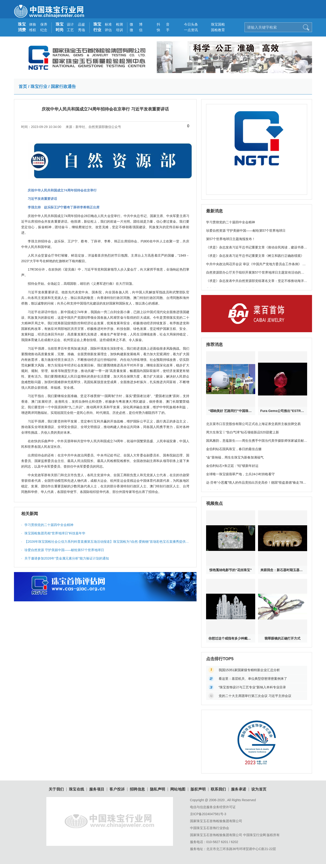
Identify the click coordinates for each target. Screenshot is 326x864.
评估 (108, 30)
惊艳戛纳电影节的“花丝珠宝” (230, 570)
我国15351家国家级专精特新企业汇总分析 (249, 670)
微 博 (135, 24)
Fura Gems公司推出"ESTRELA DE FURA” (282, 411)
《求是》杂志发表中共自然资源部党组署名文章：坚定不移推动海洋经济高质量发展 (256, 283)
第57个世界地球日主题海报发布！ (230, 239)
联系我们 (218, 789)
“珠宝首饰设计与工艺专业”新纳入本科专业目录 (252, 687)
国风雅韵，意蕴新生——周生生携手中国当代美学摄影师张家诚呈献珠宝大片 (256, 443)
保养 (43, 24)
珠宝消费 (22, 27)
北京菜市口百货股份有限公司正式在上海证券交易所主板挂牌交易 (253, 424)
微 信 (135, 30)
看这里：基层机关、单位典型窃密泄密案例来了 (253, 678)
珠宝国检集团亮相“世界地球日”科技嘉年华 (53, 533)
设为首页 (259, 789)
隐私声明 (157, 789)
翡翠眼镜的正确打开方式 (282, 638)
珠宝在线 (76, 789)
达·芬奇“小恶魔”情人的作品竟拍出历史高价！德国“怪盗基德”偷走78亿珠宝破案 (256, 485)
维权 (32, 30)
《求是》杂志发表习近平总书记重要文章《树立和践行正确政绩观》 (255, 256)
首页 (23, 86)
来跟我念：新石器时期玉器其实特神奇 (282, 570)
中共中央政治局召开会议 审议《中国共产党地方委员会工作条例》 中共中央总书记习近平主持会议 (256, 266)
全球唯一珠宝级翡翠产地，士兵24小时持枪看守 (240, 474)
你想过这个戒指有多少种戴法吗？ (230, 638)
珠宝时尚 (60, 27)
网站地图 (178, 789)
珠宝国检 (216, 24)
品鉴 (81, 24)
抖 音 (162, 24)
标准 (108, 24)
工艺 (70, 30)
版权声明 (198, 789)
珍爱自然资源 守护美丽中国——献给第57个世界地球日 (62, 550)
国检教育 (216, 30)
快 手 (162, 30)
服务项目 (97, 789)
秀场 (81, 30)
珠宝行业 (97, 27)
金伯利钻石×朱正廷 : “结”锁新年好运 (232, 466)
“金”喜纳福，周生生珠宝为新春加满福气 (235, 457)
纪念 (43, 30)
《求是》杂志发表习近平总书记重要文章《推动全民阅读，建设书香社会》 (256, 249)
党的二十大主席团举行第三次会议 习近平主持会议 (255, 696)
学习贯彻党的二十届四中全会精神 (47, 525)
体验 (32, 24)
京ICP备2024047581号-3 (208, 814)
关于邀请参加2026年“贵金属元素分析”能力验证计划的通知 (65, 558)
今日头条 (189, 24)
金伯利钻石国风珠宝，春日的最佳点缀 (233, 449)
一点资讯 (189, 30)
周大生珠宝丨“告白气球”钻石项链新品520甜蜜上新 (242, 432)
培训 (119, 30)
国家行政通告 (63, 86)
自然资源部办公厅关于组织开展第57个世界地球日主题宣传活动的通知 (255, 275)
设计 (70, 24)
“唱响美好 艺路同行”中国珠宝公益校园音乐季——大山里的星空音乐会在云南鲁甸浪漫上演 (230, 411)
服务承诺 (238, 789)
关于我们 (56, 789)
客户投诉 (117, 789)
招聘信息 (137, 789)
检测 (119, 24)
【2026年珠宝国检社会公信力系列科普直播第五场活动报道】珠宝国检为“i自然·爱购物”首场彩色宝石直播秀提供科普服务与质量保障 (105, 543)
